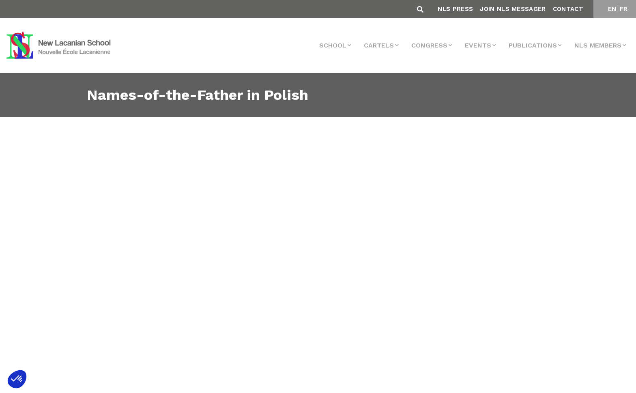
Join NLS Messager (513, 9)
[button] (17, 379)
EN (612, 9)
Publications (533, 45)
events (478, 45)
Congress (429, 45)
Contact (568, 9)
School (332, 45)
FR (624, 9)
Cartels (379, 45)
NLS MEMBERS (597, 45)
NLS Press (455, 9)
